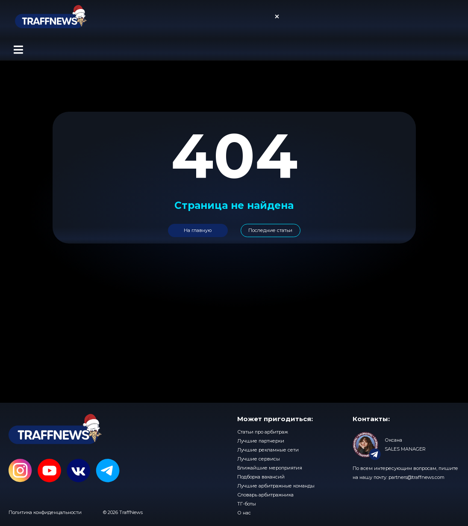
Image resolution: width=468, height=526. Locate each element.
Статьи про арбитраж (262, 432)
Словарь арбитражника (265, 495)
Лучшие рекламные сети (268, 450)
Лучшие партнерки (260, 441)
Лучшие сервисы (258, 459)
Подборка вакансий (261, 477)
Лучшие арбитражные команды (276, 486)
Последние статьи (270, 230)
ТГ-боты (246, 504)
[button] (18, 49)
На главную (198, 230)
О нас (244, 513)
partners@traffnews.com (416, 477)
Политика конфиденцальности (45, 512)
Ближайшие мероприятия (269, 468)
